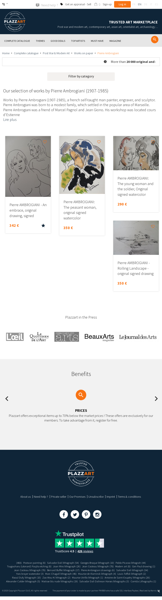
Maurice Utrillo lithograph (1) (130, 577)
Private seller (58, 496)
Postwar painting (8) (30, 562)
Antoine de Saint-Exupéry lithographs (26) (41, 581)
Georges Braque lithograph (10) (98, 562)
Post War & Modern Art (56, 53)
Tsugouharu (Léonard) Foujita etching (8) (38, 566)
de (145, 4)
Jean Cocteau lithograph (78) (112, 566)
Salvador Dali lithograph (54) (61, 562)
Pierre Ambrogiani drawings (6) (130, 570)
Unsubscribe (96, 496)
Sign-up (107, 4)
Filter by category (81, 76)
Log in (122, 4)
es (156, 4)
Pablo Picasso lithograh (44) (135, 562)
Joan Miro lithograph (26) (79, 566)
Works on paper (83, 53)
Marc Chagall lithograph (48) (94, 574)
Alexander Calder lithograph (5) (86, 581)
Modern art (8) (139, 566)
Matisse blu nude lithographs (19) (126, 581)
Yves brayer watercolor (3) (60, 574)
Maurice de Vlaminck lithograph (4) (132, 574)
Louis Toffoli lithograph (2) (31, 577)
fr (133, 4)
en (139, 4)
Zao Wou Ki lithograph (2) (96, 577)
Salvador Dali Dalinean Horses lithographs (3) (67, 584)
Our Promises (77, 496)
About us (25, 496)
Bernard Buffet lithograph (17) (93, 570)
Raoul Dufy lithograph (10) (63, 577)
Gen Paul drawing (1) (25, 570)
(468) (14, 562)
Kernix (155, 594)
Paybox (135, 594)
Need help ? (41, 496)
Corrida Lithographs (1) (109, 584)
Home (5, 53)
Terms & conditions (129, 496)
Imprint (111, 496)
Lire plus (10, 119)
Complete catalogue (26, 53)
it (151, 4)
